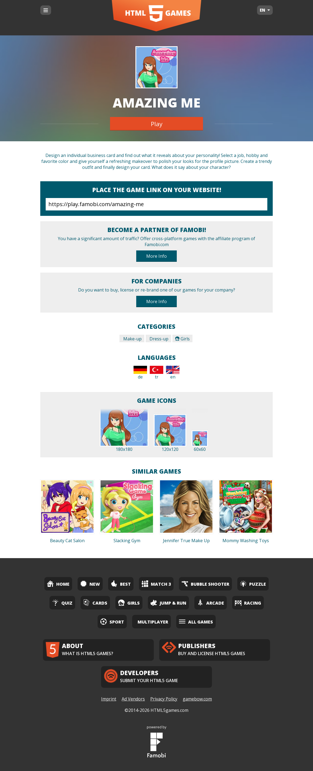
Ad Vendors (133, 699)
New (90, 583)
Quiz (62, 602)
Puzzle (253, 583)
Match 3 (156, 583)
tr (156, 373)
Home (58, 583)
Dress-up (158, 339)
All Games (196, 621)
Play (156, 124)
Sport (112, 621)
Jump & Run (168, 602)
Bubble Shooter (205, 583)
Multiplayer (153, 622)
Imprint (108, 699)
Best (121, 583)
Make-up (132, 339)
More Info (156, 256)
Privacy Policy (163, 699)
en (172, 373)
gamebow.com (197, 699)
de (140, 373)
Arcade (210, 602)
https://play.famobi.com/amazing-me (156, 204)
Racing (248, 602)
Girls (182, 339)
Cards (95, 602)
